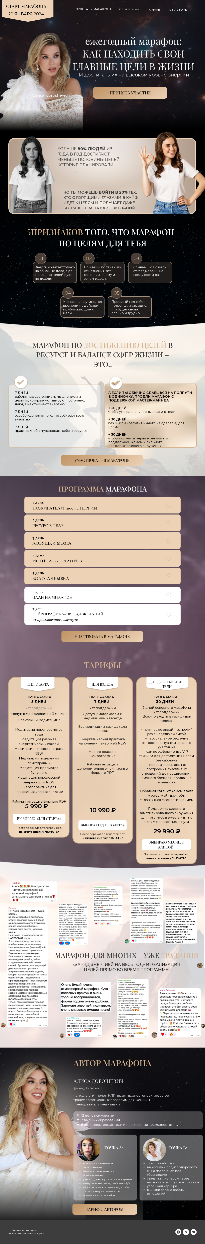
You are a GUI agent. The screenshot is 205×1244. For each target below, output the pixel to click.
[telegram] (186, 1232)
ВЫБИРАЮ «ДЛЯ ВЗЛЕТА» (103, 825)
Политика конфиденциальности (22, 1233)
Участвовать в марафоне (102, 460)
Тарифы (154, 9)
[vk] (194, 1232)
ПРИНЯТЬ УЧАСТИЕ (130, 92)
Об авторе (178, 9)
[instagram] (178, 1232)
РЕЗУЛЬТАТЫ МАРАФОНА (92, 9)
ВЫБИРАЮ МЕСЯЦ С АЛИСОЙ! (166, 844)
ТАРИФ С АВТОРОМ (105, 1209)
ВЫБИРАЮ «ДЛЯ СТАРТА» (39, 818)
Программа (129, 9)
